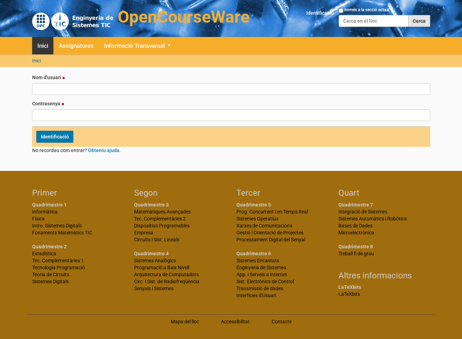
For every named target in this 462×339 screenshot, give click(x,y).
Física (38, 218)
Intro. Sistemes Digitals (57, 225)
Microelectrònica (356, 232)
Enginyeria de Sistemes (261, 267)
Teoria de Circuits (50, 274)
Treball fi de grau (356, 253)
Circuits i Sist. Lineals (156, 239)
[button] (172, 45)
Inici (42, 45)
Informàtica (45, 211)
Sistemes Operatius (257, 218)
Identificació (320, 13)
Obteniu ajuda (103, 150)
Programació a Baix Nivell (161, 267)
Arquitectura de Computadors (166, 274)
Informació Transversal (134, 45)
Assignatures (76, 45)
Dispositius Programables (162, 225)
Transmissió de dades (259, 288)
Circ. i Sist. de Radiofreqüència (166, 281)
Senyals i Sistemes (154, 288)
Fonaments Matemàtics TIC (62, 232)
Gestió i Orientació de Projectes (269, 232)
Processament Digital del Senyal (270, 239)
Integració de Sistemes (362, 211)
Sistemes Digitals (50, 281)
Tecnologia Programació (58, 267)
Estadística (44, 253)
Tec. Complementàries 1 (58, 260)
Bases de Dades (355, 225)
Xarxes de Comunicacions (264, 225)
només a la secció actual (366, 9)
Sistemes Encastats (257, 260)
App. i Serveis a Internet (261, 274)
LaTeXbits (349, 294)
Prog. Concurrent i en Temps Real (272, 211)
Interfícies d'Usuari (256, 295)
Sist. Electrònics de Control (265, 281)
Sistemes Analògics (155, 260)
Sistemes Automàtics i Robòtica (372, 218)
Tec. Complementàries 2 (160, 218)
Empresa (143, 232)
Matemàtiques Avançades (162, 211)
